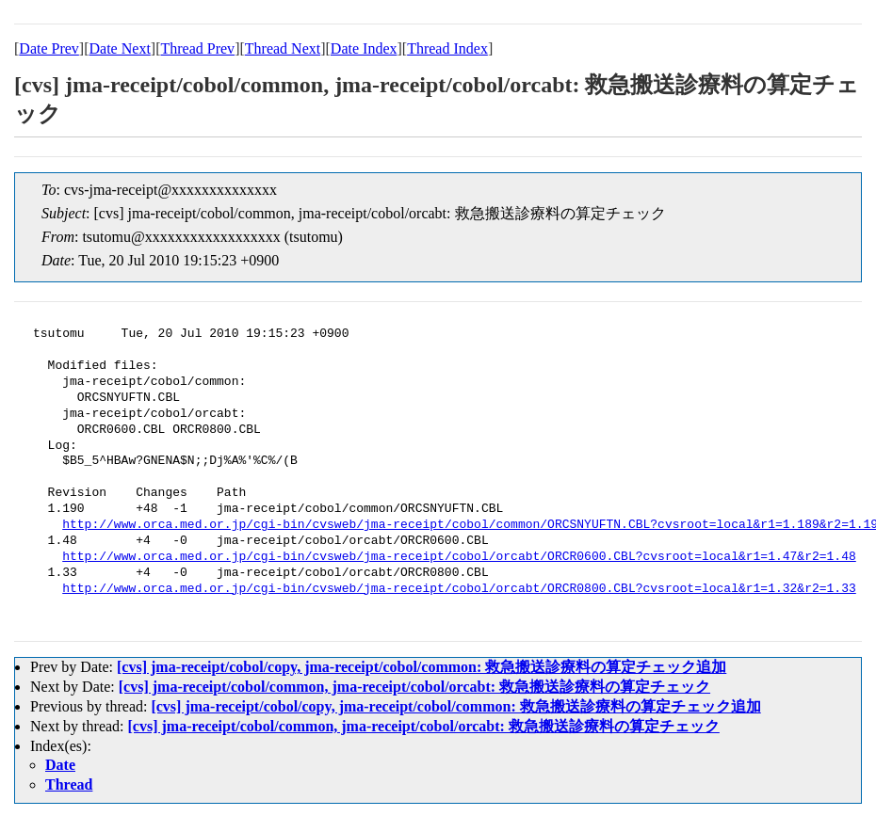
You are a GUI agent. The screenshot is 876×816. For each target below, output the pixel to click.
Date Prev (49, 48)
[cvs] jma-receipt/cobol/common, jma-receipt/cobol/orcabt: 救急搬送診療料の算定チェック (414, 687)
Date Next (120, 48)
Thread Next (282, 48)
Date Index (364, 48)
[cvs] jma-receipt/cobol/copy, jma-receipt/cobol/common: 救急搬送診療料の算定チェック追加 (421, 667)
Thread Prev (197, 48)
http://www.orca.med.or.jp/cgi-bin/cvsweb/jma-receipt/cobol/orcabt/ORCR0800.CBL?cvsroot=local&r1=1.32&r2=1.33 (458, 589)
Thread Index (447, 48)
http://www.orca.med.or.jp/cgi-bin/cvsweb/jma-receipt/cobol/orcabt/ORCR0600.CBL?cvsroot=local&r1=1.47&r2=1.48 (458, 557)
